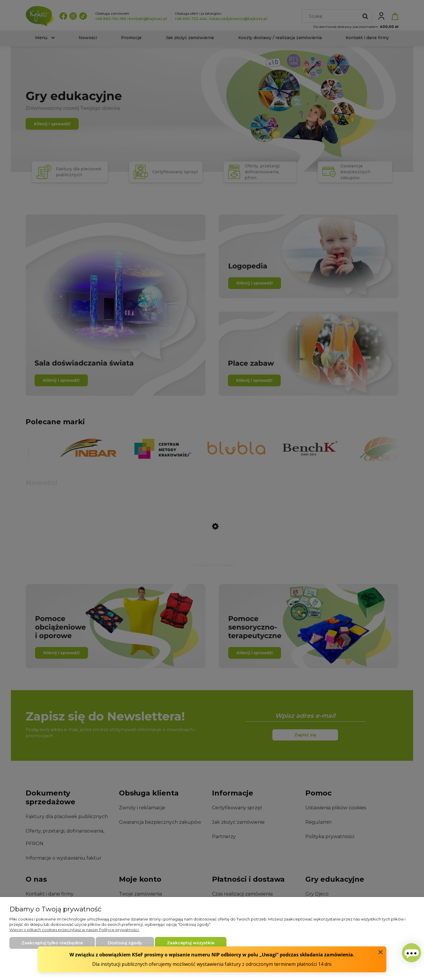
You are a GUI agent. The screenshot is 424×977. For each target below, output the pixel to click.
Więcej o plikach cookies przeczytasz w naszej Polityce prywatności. (74, 929)
